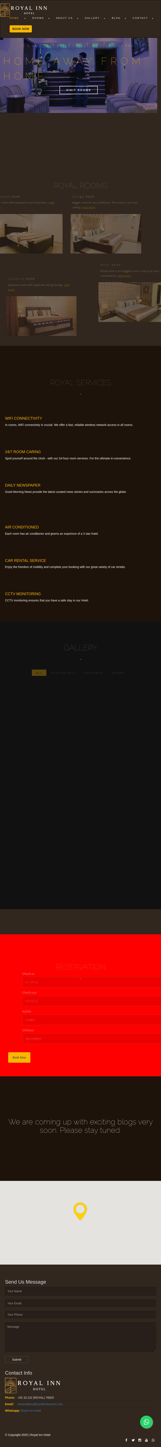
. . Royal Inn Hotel (29, 1410)
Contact (143, 18)
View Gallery (80, 921)
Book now (20, 29)
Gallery (95, 18)
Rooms (41, 18)
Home (18, 18)
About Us (67, 18)
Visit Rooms (78, 90)
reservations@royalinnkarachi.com (40, 1404)
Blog (119, 18)
